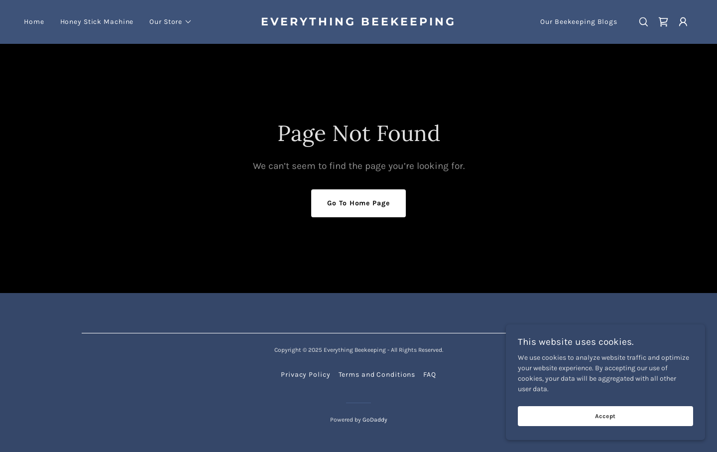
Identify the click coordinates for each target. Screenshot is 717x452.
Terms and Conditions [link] (377, 374)
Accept (605, 416)
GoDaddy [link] (374, 419)
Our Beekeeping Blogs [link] (578, 21)
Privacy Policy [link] (305, 374)
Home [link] (34, 21)
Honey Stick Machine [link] (97, 21)
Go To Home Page (358, 203)
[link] (358, 23)
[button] (170, 22)
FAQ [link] (429, 374)
